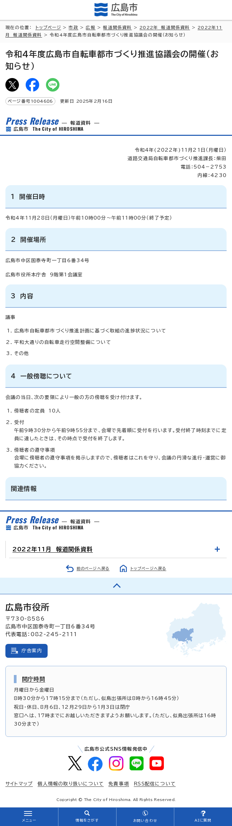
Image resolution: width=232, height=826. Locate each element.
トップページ (48, 27)
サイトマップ (19, 783)
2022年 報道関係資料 (164, 27)
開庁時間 (33, 679)
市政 (73, 27)
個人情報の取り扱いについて (70, 783)
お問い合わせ (145, 820)
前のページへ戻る (93, 568)
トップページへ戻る (148, 568)
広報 (90, 27)
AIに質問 (203, 820)
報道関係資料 (117, 27)
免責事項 (118, 783)
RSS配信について (155, 783)
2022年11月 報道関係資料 (52, 549)
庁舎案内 (32, 650)
